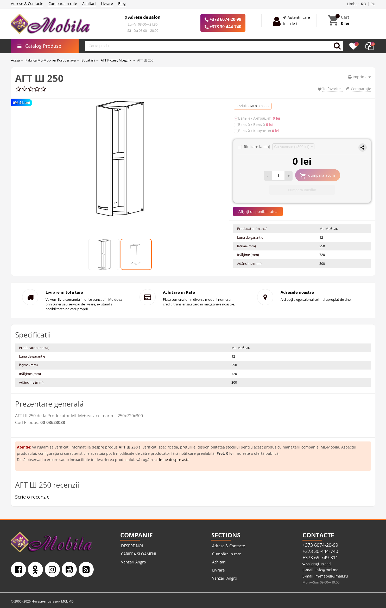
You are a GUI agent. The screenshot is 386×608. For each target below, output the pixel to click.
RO (363, 3)
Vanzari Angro (133, 561)
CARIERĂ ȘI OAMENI (138, 553)
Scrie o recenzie (32, 497)
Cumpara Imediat (302, 190)
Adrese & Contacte (27, 3)
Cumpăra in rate (226, 553)
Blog (122, 3)
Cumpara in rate (62, 3)
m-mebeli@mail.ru (331, 576)
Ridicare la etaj (254, 146)
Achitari (89, 3)
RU (372, 3)
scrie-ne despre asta (171, 459)
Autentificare (299, 17)
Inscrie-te (291, 23)
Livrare (107, 3)
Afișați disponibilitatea (257, 211)
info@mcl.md (326, 569)
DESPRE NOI (132, 545)
